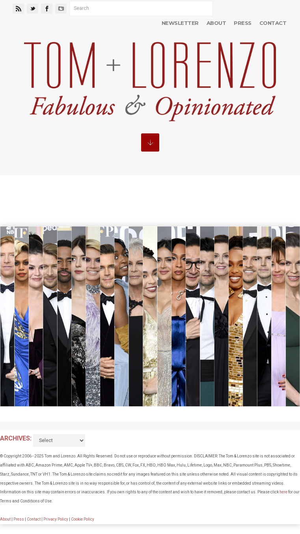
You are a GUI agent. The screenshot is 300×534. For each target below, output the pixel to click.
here (283, 492)
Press (242, 23)
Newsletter (180, 23)
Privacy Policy (55, 519)
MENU (150, 142)
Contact (272, 23)
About (216, 23)
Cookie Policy (82, 519)
